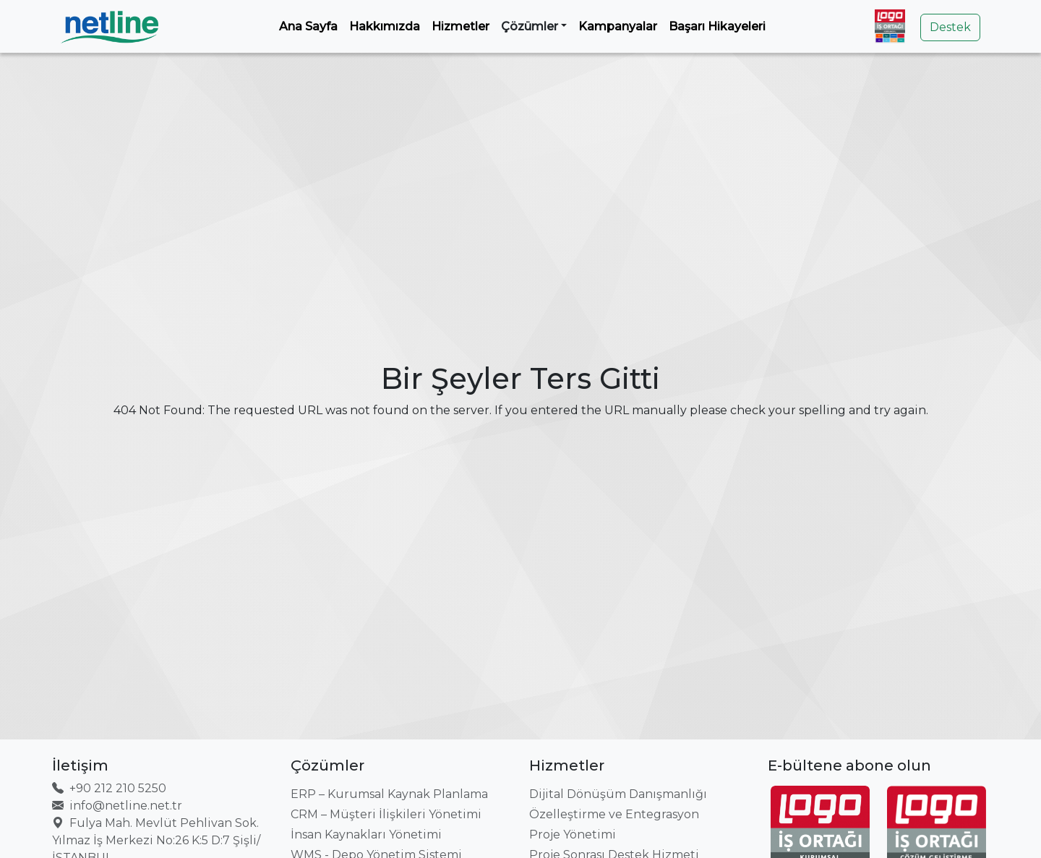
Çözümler (529, 26)
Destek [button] (950, 27)
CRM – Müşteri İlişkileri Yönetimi (386, 814)
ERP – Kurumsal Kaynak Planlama (389, 794)
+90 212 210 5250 (109, 788)
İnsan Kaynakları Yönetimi (366, 834)
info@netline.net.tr (117, 805)
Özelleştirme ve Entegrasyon (614, 814)
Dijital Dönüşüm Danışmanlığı (618, 794)
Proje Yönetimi (572, 834)
